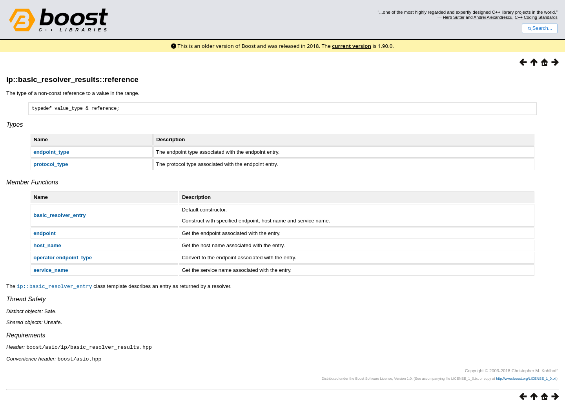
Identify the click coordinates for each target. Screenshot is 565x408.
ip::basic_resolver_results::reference (72, 79)
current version (351, 45)
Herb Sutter (454, 17)
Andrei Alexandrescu (493, 17)
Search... (539, 28)
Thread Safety (26, 300)
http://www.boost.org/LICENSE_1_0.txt (526, 379)
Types (14, 125)
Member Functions (32, 183)
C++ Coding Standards (536, 17)
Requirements (26, 336)
